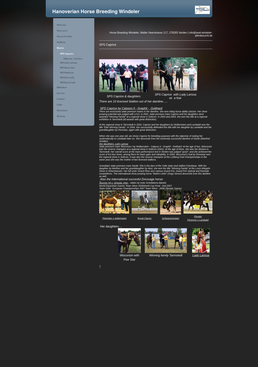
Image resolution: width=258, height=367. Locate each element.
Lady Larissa (201, 255)
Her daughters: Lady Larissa (113, 144)
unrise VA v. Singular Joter (114, 183)
